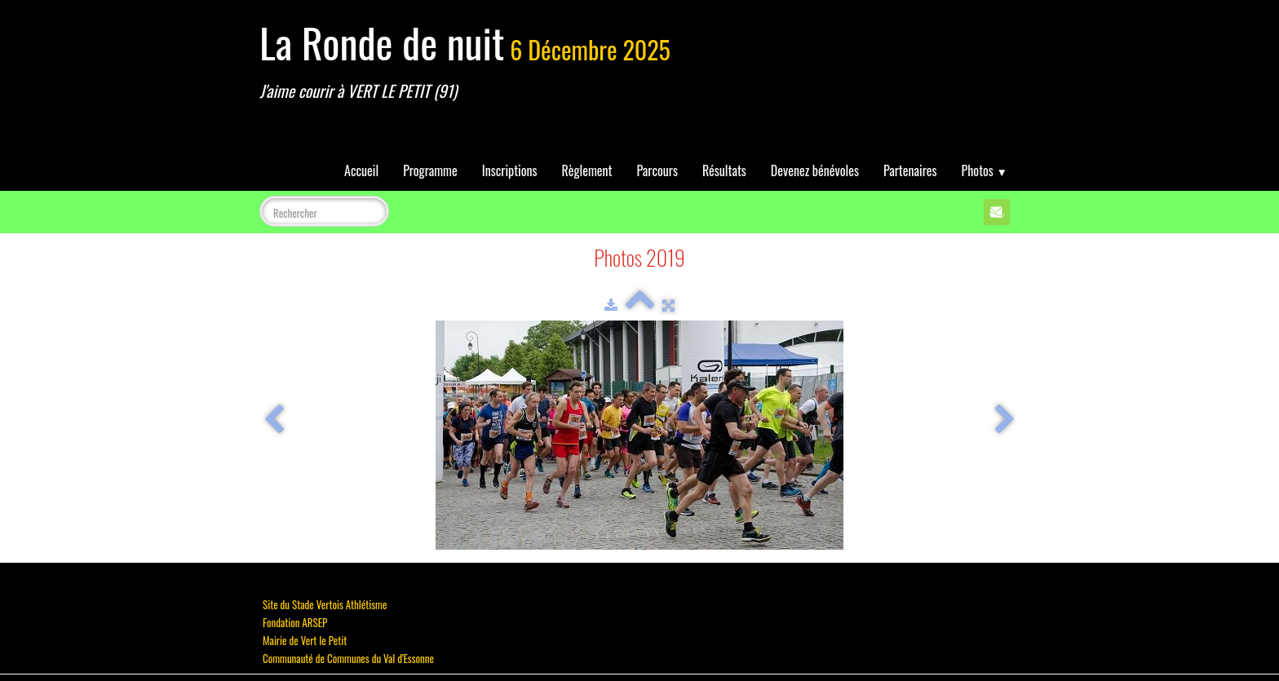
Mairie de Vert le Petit (305, 640)
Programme (430, 170)
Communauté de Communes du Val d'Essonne (348, 658)
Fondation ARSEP (295, 622)
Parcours (657, 170)
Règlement (587, 170)
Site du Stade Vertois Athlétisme (325, 604)
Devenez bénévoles (815, 170)
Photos (984, 170)
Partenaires (910, 170)
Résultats (724, 170)
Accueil (361, 170)
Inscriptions (510, 170)
